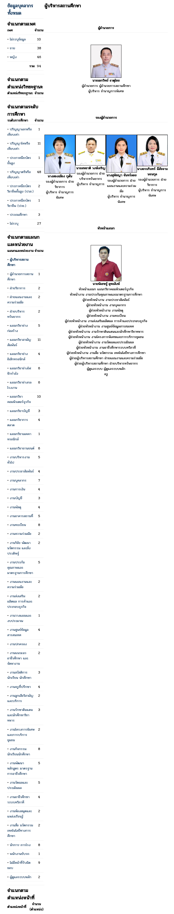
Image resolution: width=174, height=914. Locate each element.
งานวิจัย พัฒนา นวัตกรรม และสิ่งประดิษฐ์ (19, 548)
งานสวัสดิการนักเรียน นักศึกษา (19, 675)
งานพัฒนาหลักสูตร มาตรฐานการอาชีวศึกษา (20, 768)
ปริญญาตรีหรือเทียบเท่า (19, 174)
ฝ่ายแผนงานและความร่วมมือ (19, 299)
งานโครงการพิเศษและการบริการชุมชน (21, 735)
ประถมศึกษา (18, 214)
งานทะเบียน (18, 524)
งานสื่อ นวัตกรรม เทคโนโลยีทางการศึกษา (20, 830)
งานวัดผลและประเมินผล (17, 785)
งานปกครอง (18, 644)
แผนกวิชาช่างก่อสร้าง (17, 328)
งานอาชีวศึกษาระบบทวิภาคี (18, 799)
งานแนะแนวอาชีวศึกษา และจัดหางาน (17, 658)
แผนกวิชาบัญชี (20, 411)
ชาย (12, 48)
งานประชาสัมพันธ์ (22, 471)
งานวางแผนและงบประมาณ (19, 618)
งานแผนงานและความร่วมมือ (19, 584)
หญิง (13, 57)
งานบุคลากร (18, 480)
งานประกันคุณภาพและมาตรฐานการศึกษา (20, 567)
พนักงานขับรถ (19, 853)
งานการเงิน (17, 489)
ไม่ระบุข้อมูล (18, 39)
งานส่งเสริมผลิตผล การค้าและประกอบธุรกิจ (19, 601)
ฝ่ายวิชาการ (18, 288)
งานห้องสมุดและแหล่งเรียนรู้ (19, 813)
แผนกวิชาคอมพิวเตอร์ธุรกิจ (19, 399)
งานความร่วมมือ (20, 533)
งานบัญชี (16, 498)
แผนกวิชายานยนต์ (22, 448)
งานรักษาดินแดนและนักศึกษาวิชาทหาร (20, 715)
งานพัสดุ (15, 507)
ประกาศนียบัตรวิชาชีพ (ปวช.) (19, 203)
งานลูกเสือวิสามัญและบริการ (20, 698)
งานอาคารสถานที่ (21, 516)
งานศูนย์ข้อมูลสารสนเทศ (18, 632)
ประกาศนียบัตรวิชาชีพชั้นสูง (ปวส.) (20, 188)
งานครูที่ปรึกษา (20, 686)
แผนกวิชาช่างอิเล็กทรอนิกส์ (17, 356)
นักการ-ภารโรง (20, 845)
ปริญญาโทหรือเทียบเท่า (18, 146)
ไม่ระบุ (14, 223)
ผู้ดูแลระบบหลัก (20, 877)
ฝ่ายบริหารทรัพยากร (16, 314)
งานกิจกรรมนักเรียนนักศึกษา (18, 751)
